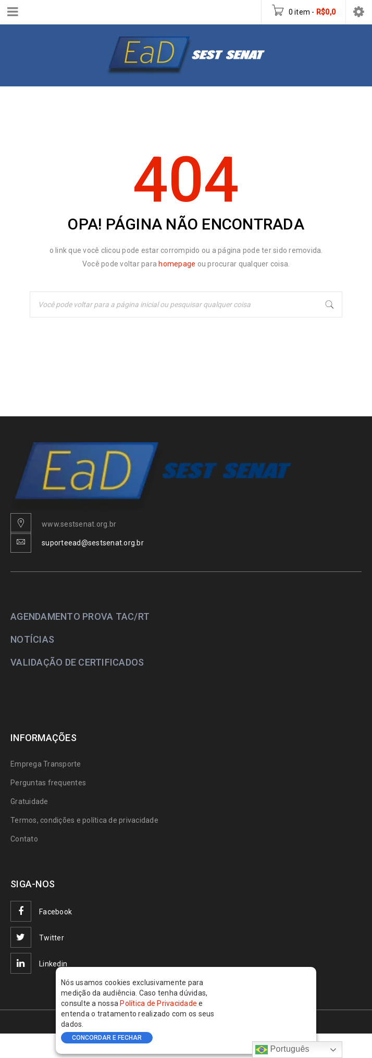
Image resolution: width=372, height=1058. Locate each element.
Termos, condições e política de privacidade (84, 820)
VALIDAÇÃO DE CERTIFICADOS (77, 662)
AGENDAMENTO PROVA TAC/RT (80, 616)
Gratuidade (29, 801)
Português (282, 1049)
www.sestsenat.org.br (79, 524)
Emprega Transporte (45, 764)
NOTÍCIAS (32, 639)
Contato (24, 839)
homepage (177, 264)
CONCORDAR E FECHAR (107, 1037)
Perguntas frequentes (48, 783)
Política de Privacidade (159, 1003)
